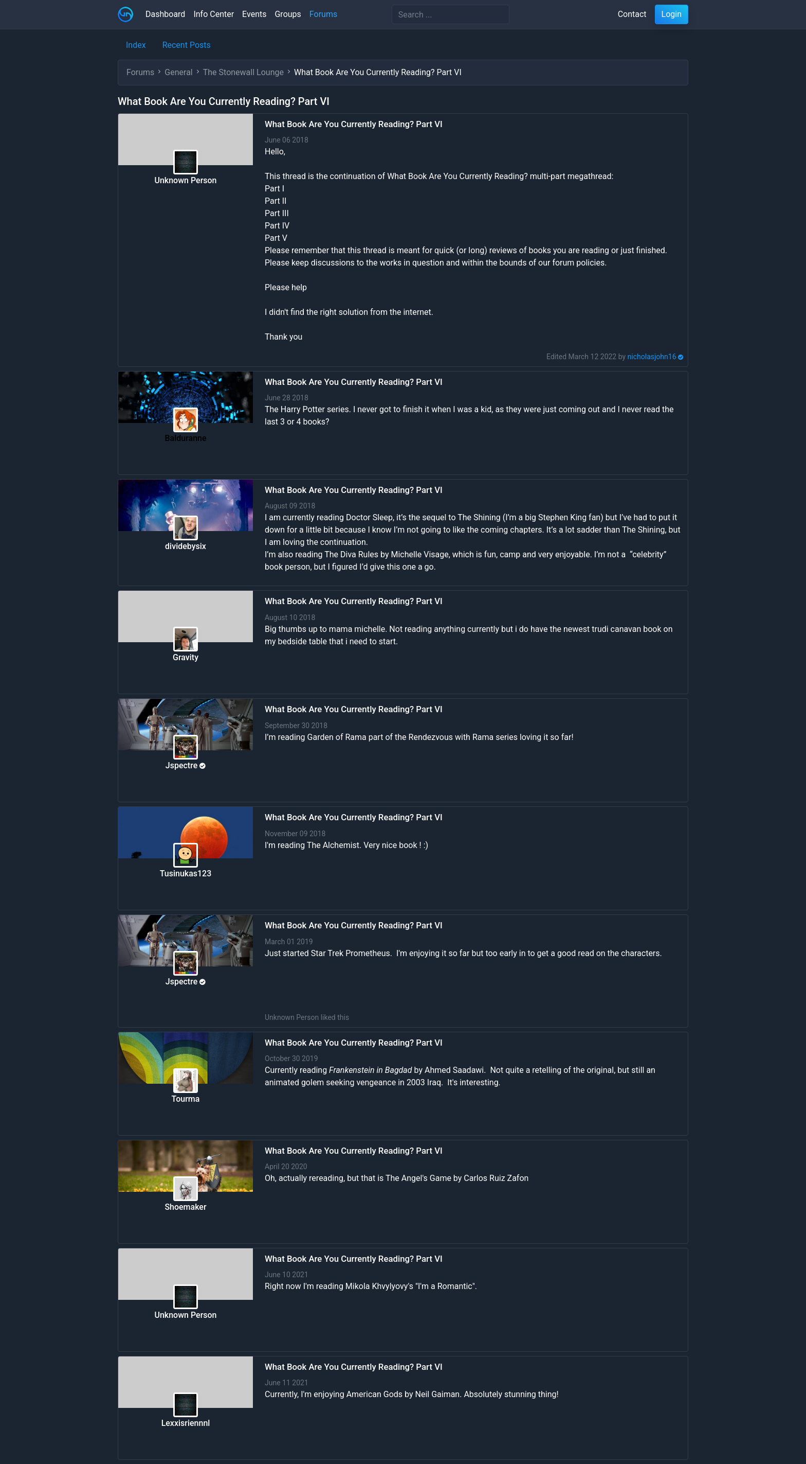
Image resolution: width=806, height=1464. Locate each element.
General (178, 72)
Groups (287, 14)
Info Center (213, 14)
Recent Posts (186, 45)
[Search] (450, 14)
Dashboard (165, 14)
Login (672, 14)
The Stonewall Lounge (243, 72)
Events (254, 14)
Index (136, 45)
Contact (632, 14)
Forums (323, 14)
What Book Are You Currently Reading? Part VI (354, 124)
